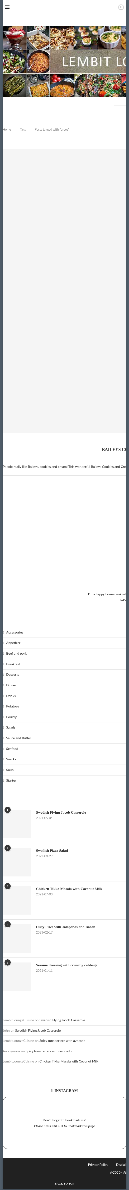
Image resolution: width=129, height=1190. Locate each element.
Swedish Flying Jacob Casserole (62, 1021)
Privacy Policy (98, 1165)
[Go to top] (64, 1184)
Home (7, 129)
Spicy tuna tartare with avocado (62, 1041)
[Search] (112, 7)
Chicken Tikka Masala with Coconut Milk (68, 1062)
